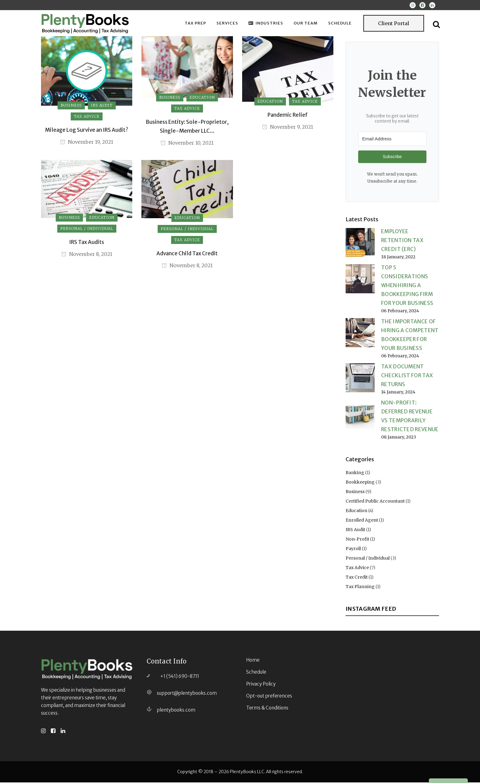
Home (253, 660)
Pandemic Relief (288, 115)
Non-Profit (357, 541)
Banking (355, 474)
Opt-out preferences (269, 696)
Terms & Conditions (267, 708)
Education (356, 512)
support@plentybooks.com (187, 694)
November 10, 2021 (187, 143)
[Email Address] (392, 138)
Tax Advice (357, 569)
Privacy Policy (261, 684)
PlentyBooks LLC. (247, 772)
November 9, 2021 (287, 127)
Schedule (256, 672)
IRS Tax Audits (86, 243)
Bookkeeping (360, 484)
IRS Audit (355, 531)
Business (355, 493)
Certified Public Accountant (375, 503)
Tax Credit (357, 579)
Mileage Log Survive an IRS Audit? (86, 130)
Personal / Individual (368, 560)
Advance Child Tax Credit (187, 254)
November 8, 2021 (86, 256)
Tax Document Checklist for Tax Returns (407, 377)
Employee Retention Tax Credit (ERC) (402, 242)
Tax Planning (360, 588)
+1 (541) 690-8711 (179, 677)
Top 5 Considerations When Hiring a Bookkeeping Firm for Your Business (407, 287)
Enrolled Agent (362, 522)
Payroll (353, 550)
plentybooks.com (176, 710)
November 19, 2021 (86, 142)
